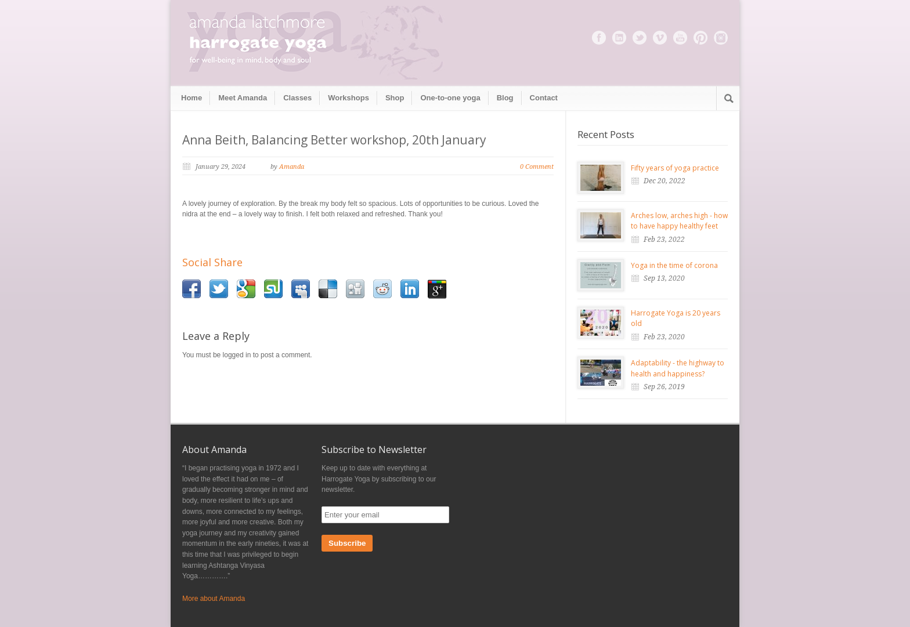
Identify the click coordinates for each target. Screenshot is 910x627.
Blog (505, 97)
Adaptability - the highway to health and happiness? (677, 368)
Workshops (348, 97)
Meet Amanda (242, 97)
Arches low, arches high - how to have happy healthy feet (679, 221)
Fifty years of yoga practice (675, 168)
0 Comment (537, 167)
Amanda (291, 167)
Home (191, 97)
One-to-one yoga (450, 97)
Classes (297, 97)
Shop (395, 97)
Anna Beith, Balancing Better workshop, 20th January (334, 140)
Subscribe (347, 543)
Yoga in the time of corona (674, 265)
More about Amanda (213, 599)
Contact (544, 97)
